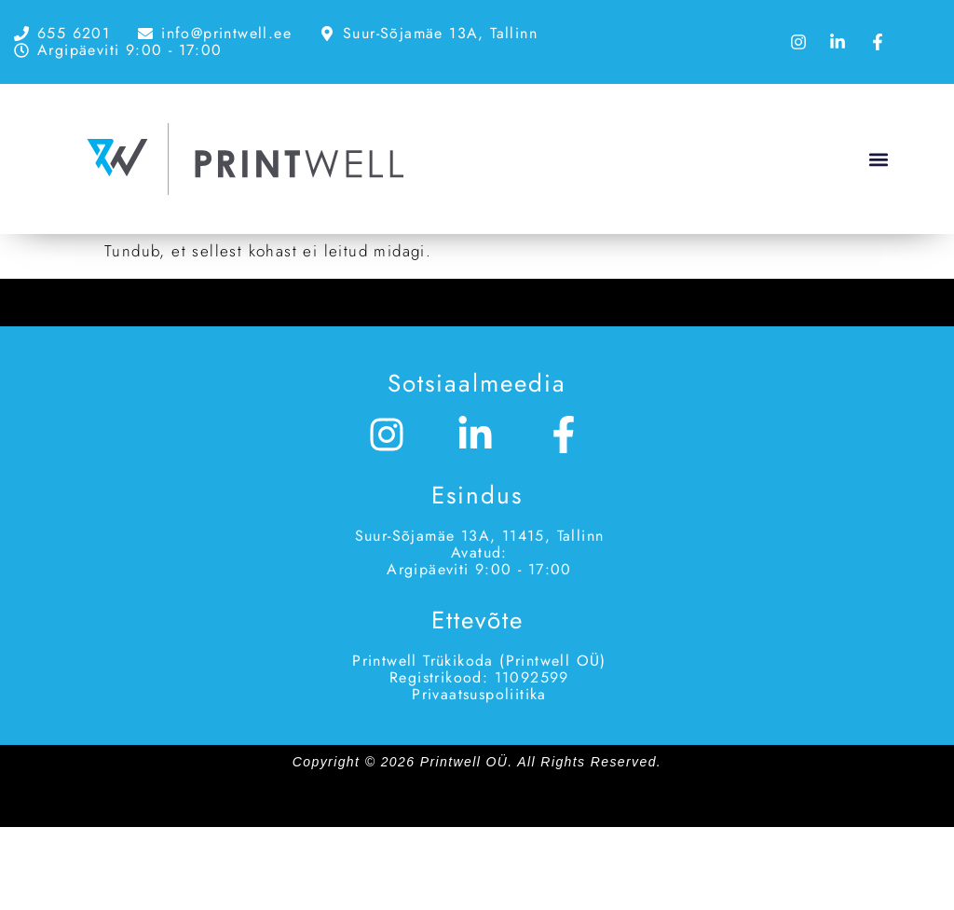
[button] (878, 159)
